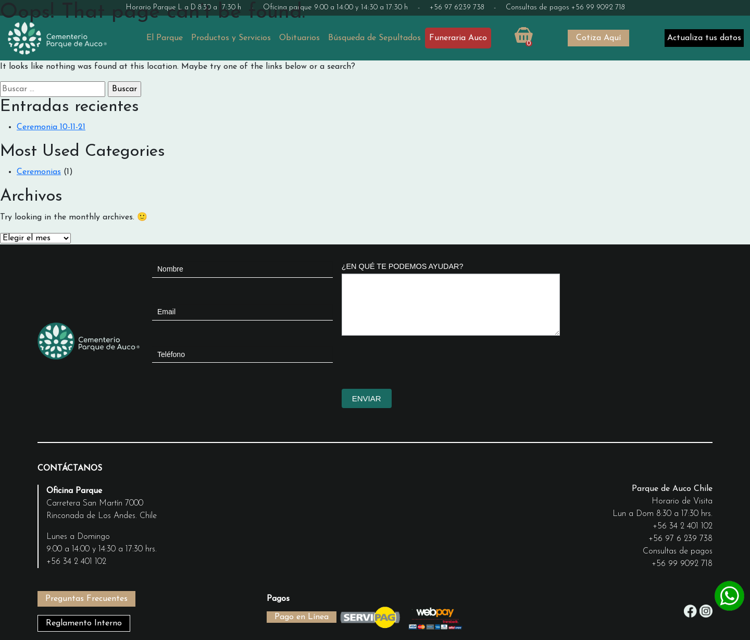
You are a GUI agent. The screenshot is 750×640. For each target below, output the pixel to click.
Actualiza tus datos (704, 38)
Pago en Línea (301, 617)
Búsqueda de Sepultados (374, 38)
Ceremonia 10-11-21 (51, 127)
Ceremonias (39, 172)
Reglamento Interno (84, 623)
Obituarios (299, 38)
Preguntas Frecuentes (86, 599)
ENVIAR (366, 398)
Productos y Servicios (231, 38)
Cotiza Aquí (598, 38)
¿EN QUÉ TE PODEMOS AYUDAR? (403, 266)
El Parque (164, 38)
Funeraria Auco (458, 38)
